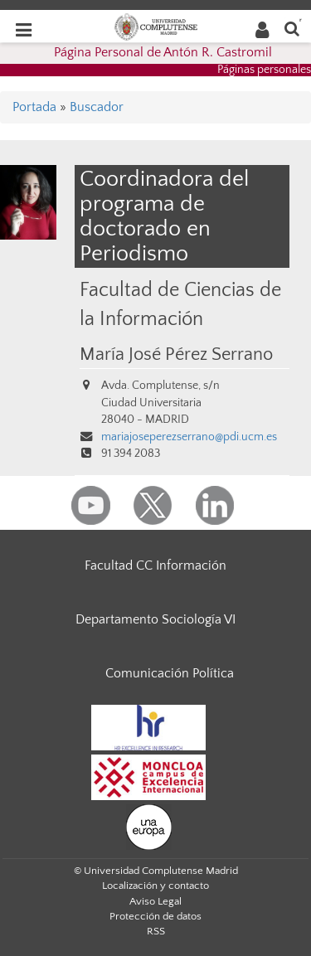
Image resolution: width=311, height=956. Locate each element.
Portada (34, 106)
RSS (156, 931)
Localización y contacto (155, 885)
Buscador (97, 106)
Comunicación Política (169, 673)
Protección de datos (155, 916)
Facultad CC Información (155, 565)
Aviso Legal (155, 901)
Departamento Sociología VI (155, 619)
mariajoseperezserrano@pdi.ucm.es (189, 437)
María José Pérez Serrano (176, 355)
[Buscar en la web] (291, 28)
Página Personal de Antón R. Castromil (163, 52)
